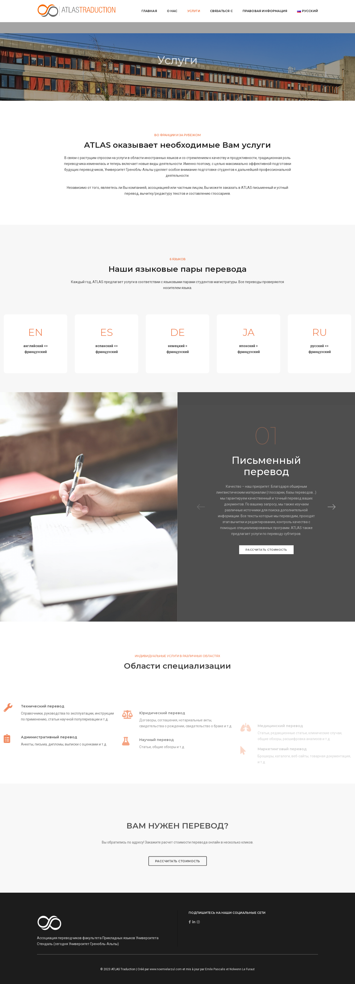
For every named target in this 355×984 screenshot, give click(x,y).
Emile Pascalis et (217, 969)
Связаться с (221, 11)
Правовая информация (265, 11)
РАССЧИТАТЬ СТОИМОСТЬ (266, 549)
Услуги (193, 11)
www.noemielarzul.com (166, 969)
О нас (172, 11)
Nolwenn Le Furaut (242, 969)
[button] (331, 507)
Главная (149, 11)
